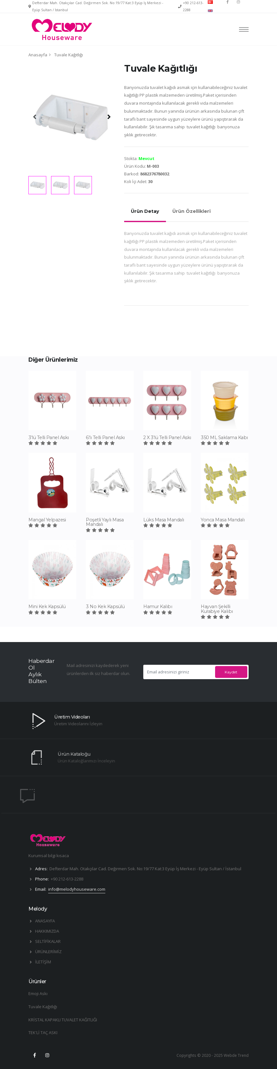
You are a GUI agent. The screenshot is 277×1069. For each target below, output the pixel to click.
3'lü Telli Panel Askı (48, 437)
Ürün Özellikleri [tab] (191, 211)
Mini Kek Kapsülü (46, 606)
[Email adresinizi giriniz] (178, 672)
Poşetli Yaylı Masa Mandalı (105, 522)
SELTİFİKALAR (48, 941)
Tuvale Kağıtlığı (42, 1006)
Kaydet (231, 672)
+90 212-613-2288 (67, 879)
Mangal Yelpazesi (47, 520)
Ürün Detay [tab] (145, 211)
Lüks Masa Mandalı (163, 520)
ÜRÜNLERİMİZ (48, 951)
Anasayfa (37, 55)
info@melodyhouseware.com (76, 889)
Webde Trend (236, 1055)
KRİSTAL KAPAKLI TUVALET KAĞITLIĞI (62, 1020)
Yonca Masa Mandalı (222, 520)
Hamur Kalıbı (157, 606)
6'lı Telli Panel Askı (105, 437)
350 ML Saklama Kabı (224, 437)
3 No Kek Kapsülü (105, 606)
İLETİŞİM (43, 962)
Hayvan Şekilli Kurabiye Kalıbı (217, 609)
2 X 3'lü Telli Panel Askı (167, 437)
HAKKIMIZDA (47, 931)
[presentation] (35, 116)
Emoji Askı (38, 993)
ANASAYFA (45, 921)
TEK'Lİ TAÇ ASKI (42, 1032)
